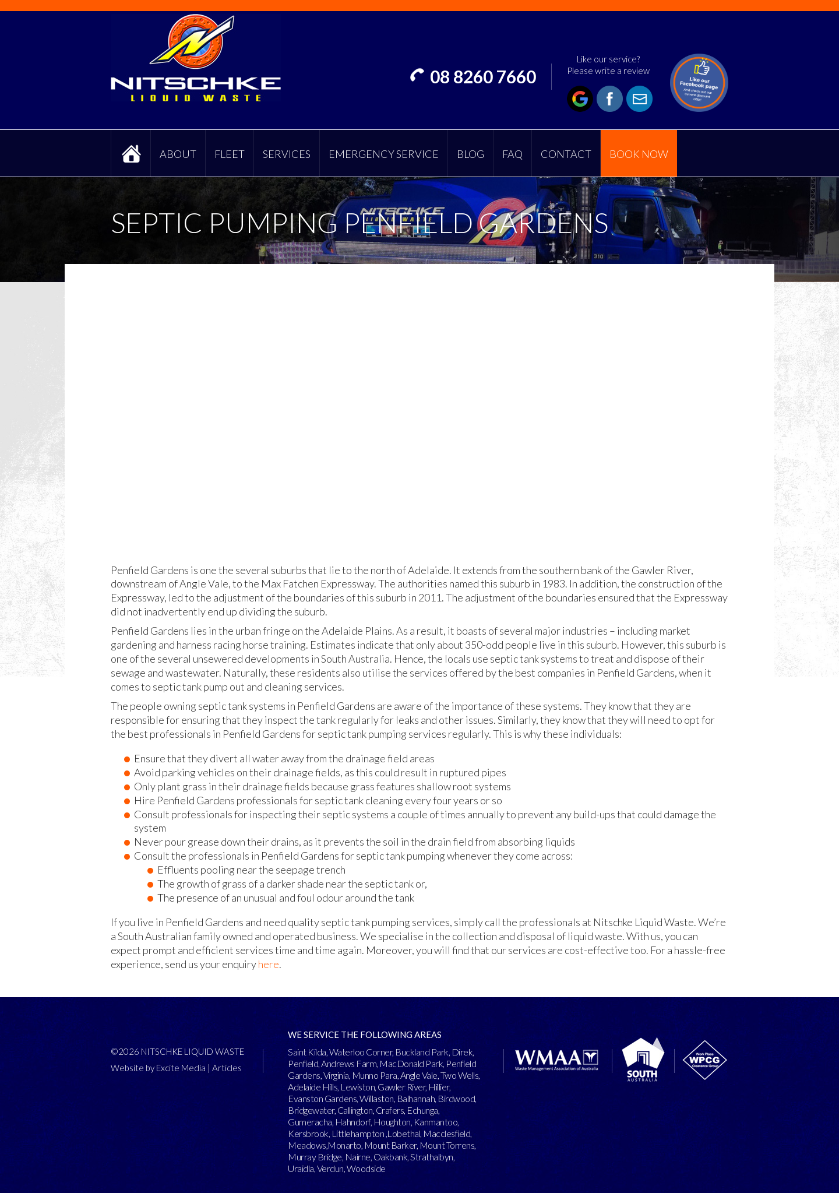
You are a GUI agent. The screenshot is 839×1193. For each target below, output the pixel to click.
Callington (355, 1109)
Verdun (330, 1168)
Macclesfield (446, 1133)
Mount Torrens (447, 1144)
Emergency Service (384, 153)
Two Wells (459, 1075)
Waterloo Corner (361, 1051)
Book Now (638, 153)
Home (130, 153)
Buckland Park (422, 1051)
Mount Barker (390, 1144)
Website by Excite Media (158, 1067)
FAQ (512, 153)
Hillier (438, 1086)
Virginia (336, 1075)
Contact (566, 153)
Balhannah (416, 1098)
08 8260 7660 (483, 76)
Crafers (390, 1109)
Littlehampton (358, 1133)
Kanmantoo (436, 1121)
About (178, 153)
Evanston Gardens (322, 1098)
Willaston (376, 1098)
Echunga (422, 1109)
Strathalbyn (431, 1156)
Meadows (307, 1144)
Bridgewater (311, 1109)
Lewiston (357, 1086)
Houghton (392, 1121)
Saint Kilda (307, 1051)
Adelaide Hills (312, 1086)
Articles (227, 1067)
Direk (462, 1051)
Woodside (366, 1168)
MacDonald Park (411, 1063)
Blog (470, 153)
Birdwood (456, 1098)
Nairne (358, 1156)
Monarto (344, 1144)
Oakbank (390, 1156)
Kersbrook (308, 1133)
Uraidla (301, 1168)
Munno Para (374, 1075)
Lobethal (403, 1133)
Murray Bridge (315, 1156)
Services (287, 153)
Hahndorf (353, 1121)
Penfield (303, 1063)
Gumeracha (310, 1121)
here (268, 964)
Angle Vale (419, 1075)
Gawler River (401, 1086)
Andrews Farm (348, 1063)
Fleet (229, 153)
